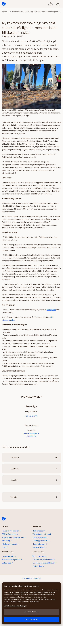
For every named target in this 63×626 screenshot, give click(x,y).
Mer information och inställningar (15, 606)
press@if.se (51, 310)
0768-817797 (31, 436)
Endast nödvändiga (31, 612)
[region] (31, 603)
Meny (58, 3)
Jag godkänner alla (31, 619)
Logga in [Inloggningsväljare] (50, 3)
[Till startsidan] (4, 4)
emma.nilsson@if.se (31, 433)
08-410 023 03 (31, 416)
